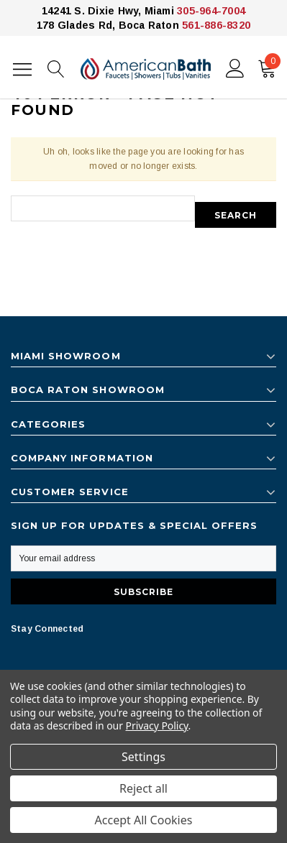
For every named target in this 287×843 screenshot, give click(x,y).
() (269, 65)
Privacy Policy (157, 725)
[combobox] (103, 208)
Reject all (143, 788)
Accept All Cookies (144, 820)
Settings (143, 757)
